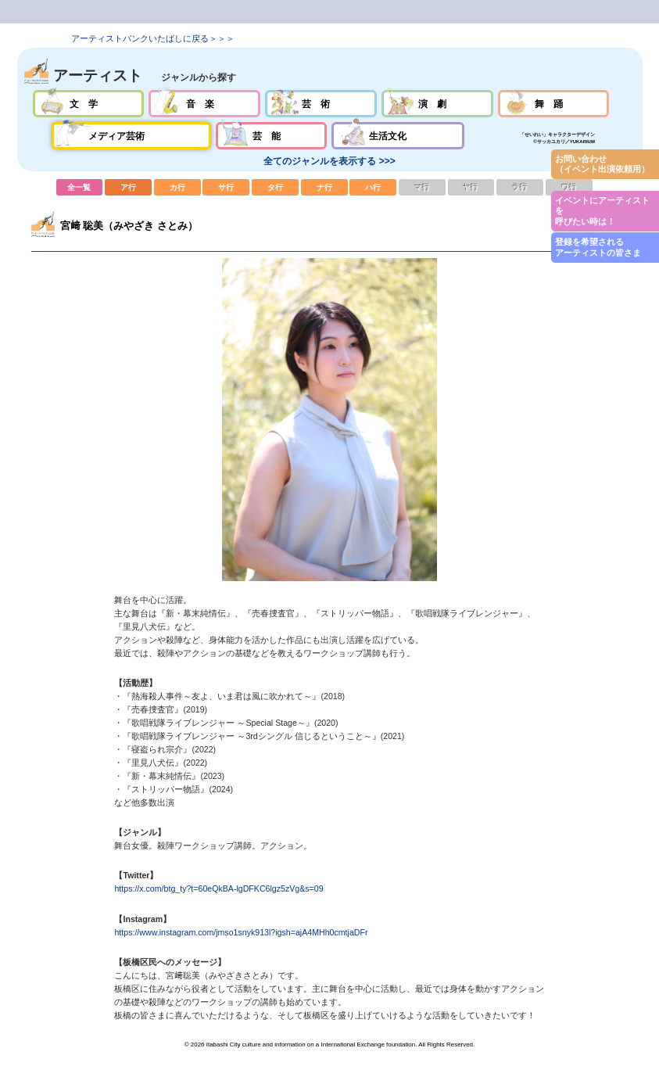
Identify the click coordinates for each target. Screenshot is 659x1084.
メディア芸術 (131, 135)
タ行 (275, 187)
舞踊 (553, 103)
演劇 (437, 103)
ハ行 (372, 187)
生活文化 (397, 135)
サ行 (225, 187)
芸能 (271, 135)
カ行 (177, 187)
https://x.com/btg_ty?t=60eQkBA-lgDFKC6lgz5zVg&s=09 (218, 888)
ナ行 (324, 187)
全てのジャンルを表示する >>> (329, 161)
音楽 (204, 103)
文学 (88, 103)
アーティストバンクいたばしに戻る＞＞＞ (153, 38)
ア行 (128, 187)
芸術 (320, 103)
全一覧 (79, 187)
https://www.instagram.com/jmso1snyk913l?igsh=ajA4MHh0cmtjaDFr (240, 932)
